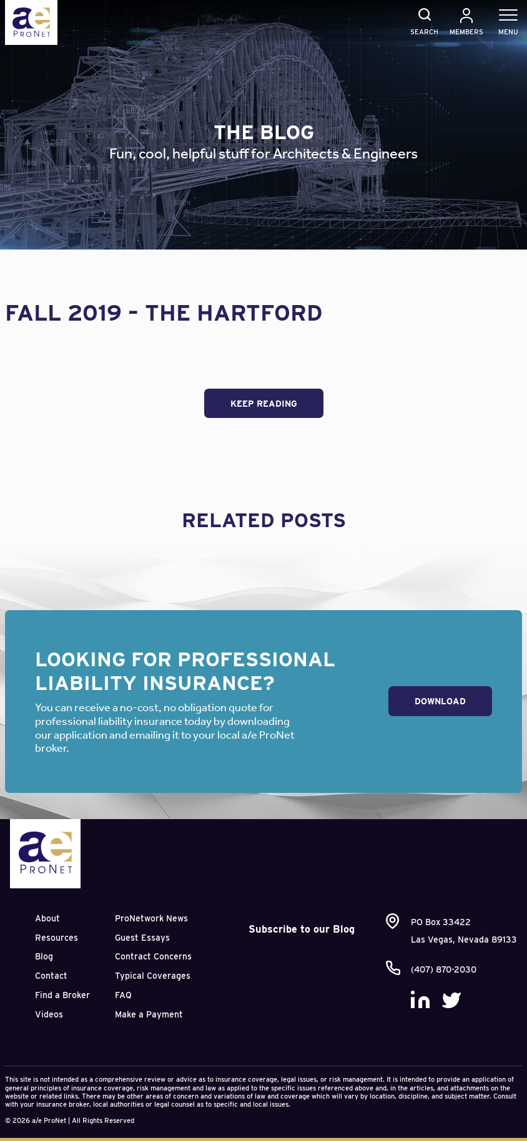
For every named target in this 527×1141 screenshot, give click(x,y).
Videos (49, 1014)
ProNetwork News (151, 918)
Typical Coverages (152, 976)
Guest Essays (142, 938)
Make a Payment (149, 1014)
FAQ (123, 995)
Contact (51, 976)
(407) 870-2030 (443, 969)
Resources (56, 938)
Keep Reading (263, 404)
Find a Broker (62, 995)
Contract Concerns (153, 956)
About (47, 918)
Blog (44, 956)
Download (440, 701)
